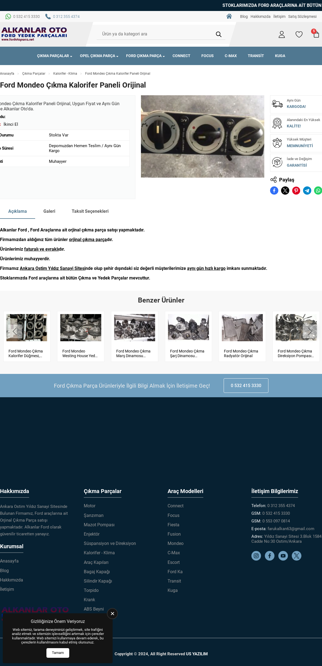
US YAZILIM (197, 651)
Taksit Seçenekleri (90, 211)
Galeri (49, 211)
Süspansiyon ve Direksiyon (110, 540)
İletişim (279, 16)
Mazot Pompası (99, 522)
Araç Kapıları (96, 559)
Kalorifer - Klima (65, 73)
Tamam (58, 653)
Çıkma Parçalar (53, 56)
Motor (89, 503)
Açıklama (17, 211)
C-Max (231, 56)
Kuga (280, 56)
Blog (244, 16)
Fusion (174, 531)
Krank (89, 597)
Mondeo (176, 540)
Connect (181, 56)
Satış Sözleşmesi (302, 16)
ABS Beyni (94, 606)
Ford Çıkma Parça (144, 56)
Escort (174, 559)
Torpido (91, 587)
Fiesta (173, 522)
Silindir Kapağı (98, 578)
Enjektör (91, 531)
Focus (207, 56)
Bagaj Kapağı (97, 569)
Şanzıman (94, 512)
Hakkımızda (261, 16)
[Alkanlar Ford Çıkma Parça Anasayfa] (34, 34)
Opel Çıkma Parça (97, 56)
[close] (112, 613)
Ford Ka (175, 569)
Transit (256, 56)
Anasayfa (7, 73)
